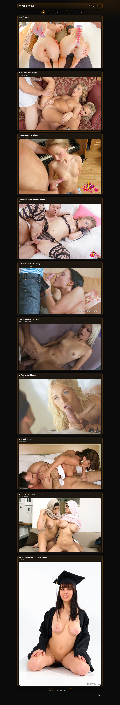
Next (70, 659)
